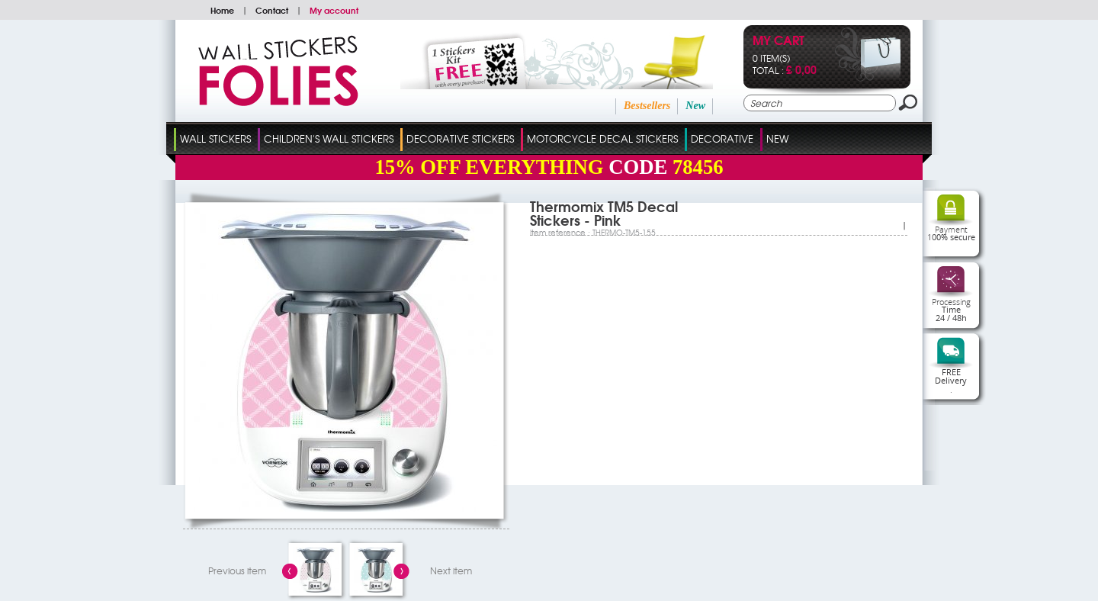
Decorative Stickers (460, 138)
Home (222, 10)
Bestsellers (647, 105)
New (695, 105)
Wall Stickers (215, 138)
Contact (271, 10)
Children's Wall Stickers (328, 138)
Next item (451, 570)
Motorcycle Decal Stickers (602, 138)
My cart (778, 41)
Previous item (237, 570)
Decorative (722, 138)
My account (334, 10)
